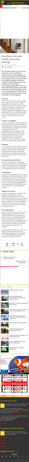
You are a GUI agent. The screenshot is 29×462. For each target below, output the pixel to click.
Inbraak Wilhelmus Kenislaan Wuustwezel (16, 348)
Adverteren (3, 423)
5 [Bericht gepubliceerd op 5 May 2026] (6, 460)
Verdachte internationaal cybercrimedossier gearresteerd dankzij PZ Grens (17, 298)
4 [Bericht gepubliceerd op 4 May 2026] (2, 460)
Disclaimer (3, 440)
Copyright (3, 437)
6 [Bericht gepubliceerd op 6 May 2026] (10, 460)
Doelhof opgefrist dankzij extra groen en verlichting (17, 342)
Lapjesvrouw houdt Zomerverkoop (18, 261)
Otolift (18, 198)
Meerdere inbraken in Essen (16, 290)
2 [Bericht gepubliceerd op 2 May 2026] (22, 458)
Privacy (2, 443)
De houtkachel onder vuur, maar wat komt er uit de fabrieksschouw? (18, 310)
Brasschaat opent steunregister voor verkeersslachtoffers (18, 335)
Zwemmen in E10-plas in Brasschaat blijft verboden (18, 303)
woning (12, 251)
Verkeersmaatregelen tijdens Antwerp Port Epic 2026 (16, 329)
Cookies (2, 446)
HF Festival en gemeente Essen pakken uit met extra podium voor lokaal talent (17, 317)
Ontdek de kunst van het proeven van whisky (11, 257)
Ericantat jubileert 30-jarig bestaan (18, 322)
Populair (3, 287)
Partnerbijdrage (17, 66)
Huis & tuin (11, 66)
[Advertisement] (14, 23)
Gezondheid (6, 66)
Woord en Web (23, 417)
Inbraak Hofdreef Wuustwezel (9, 6)
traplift (24, 107)
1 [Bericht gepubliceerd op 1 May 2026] (18, 458)
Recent (9, 287)
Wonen (23, 66)
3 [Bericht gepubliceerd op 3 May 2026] (26, 458)
